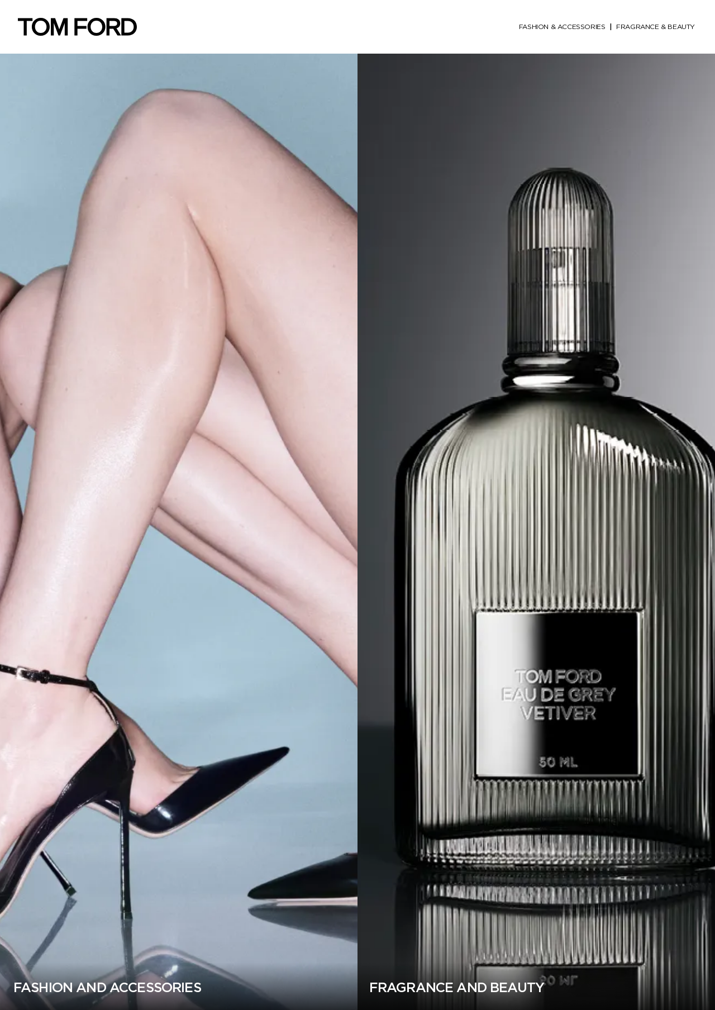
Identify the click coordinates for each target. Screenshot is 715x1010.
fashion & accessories (562, 26)
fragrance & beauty (655, 26)
